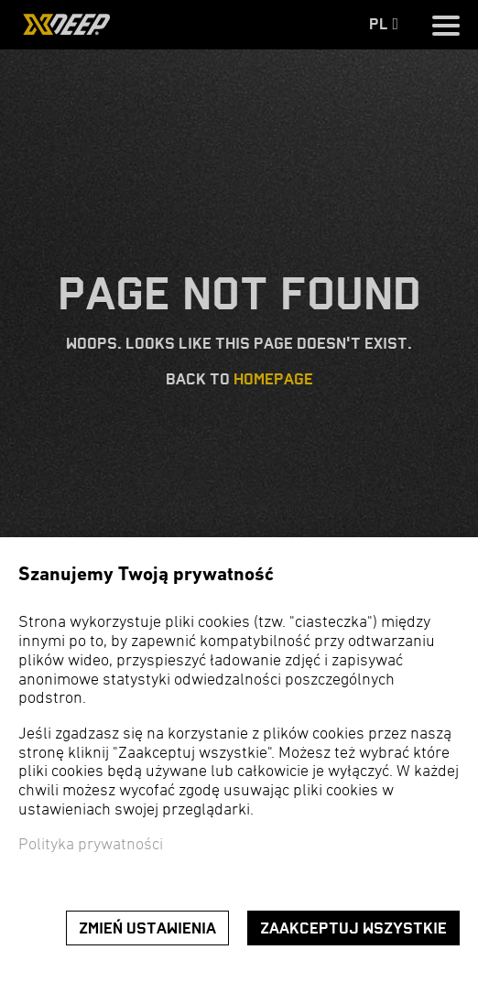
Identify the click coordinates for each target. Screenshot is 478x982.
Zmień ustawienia (147, 928)
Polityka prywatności (90, 845)
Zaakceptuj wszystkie (353, 928)
